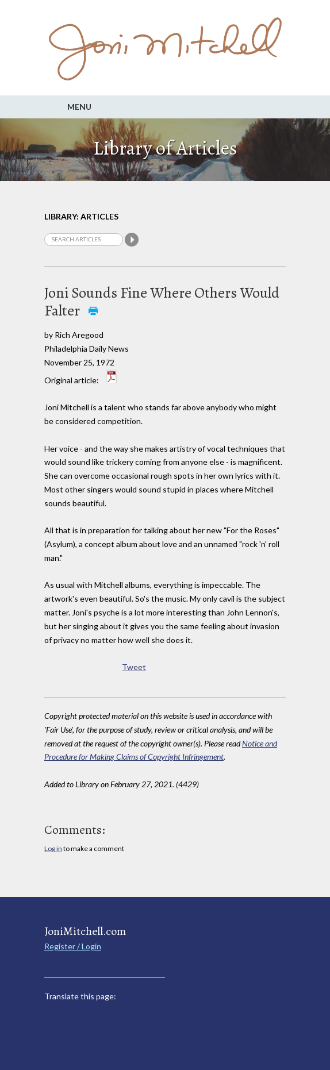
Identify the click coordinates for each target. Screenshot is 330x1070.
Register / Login (72, 946)
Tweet (134, 667)
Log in (53, 848)
